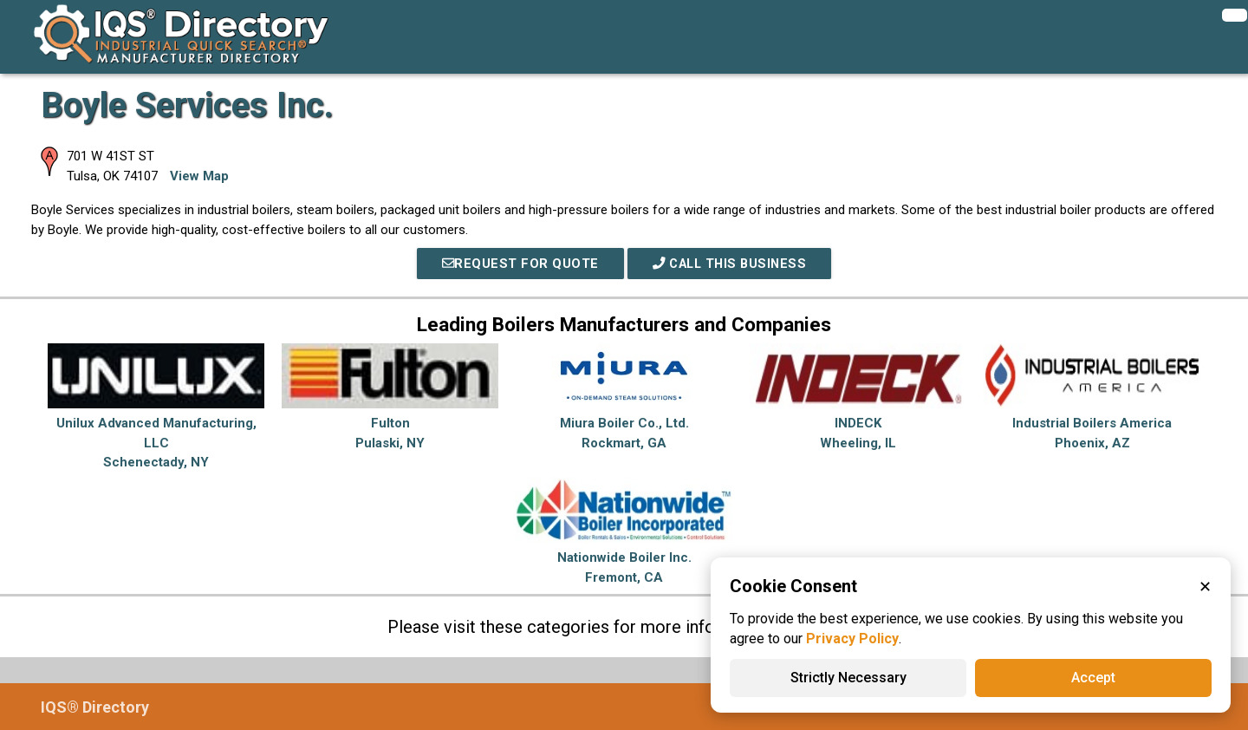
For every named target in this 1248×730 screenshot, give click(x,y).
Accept (1093, 677)
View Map (199, 176)
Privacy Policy (852, 638)
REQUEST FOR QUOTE (516, 263)
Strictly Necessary (848, 677)
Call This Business (730, 263)
